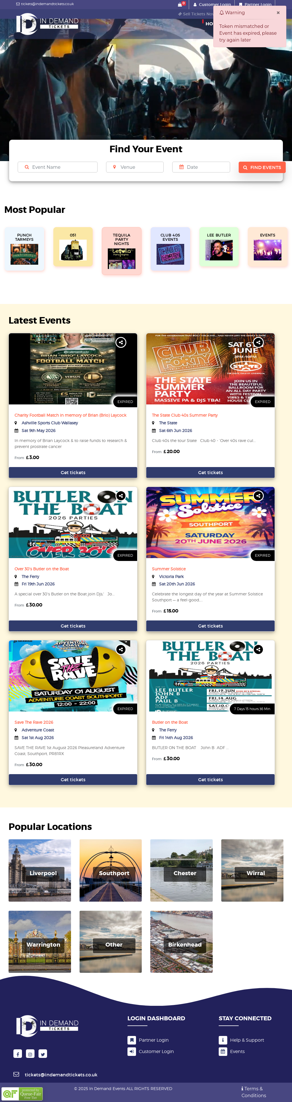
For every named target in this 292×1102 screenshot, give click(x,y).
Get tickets (73, 472)
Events (232, 1051)
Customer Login (215, 4)
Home (213, 22)
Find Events (262, 167)
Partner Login (258, 4)
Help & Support (241, 1040)
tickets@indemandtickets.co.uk (44, 4)
